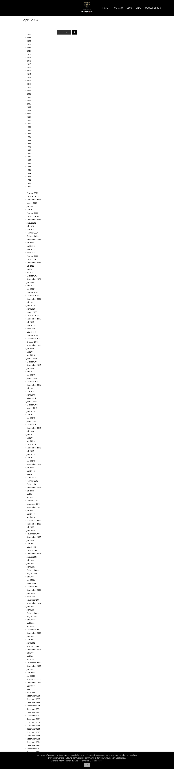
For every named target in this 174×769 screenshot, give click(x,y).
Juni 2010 (31, 514)
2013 (29, 77)
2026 (29, 34)
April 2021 (31, 289)
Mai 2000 (31, 672)
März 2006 (31, 583)
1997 (29, 130)
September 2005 (34, 590)
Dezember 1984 (33, 742)
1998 (29, 127)
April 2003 (31, 626)
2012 (29, 80)
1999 (29, 123)
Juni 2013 (31, 454)
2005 (29, 104)
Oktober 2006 (32, 570)
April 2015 (31, 418)
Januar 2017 (32, 378)
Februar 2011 (32, 500)
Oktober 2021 (32, 276)
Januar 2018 (32, 358)
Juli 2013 (30, 451)
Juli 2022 (30, 266)
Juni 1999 (31, 686)
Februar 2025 (32, 213)
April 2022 (31, 272)
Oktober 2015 (32, 404)
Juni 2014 (31, 434)
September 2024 (34, 219)
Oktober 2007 (32, 550)
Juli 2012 (30, 467)
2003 (29, 110)
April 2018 (31, 355)
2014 (29, 74)
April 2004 (31, 610)
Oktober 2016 (32, 381)
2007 (29, 97)
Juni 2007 (31, 563)
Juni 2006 (31, 576)
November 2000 (34, 662)
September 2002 (34, 633)
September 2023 (34, 239)
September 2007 (34, 553)
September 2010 (34, 507)
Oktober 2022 (32, 259)
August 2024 (32, 223)
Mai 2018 (31, 352)
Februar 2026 (32, 193)
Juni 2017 (31, 371)
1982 (29, 180)
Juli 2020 (30, 302)
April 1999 (31, 692)
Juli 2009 (30, 527)
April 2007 (31, 567)
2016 (29, 67)
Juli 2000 (30, 669)
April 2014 (31, 441)
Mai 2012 (31, 474)
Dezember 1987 (33, 732)
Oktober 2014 (32, 424)
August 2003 (32, 616)
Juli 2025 (30, 206)
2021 (29, 51)
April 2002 (31, 643)
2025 (29, 37)
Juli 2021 (30, 282)
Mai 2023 (31, 249)
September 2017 (34, 365)
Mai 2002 (31, 639)
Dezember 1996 (33, 702)
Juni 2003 (31, 619)
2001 (29, 117)
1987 (29, 163)
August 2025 (32, 203)
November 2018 (34, 338)
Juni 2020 (31, 305)
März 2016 (31, 398)
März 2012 (31, 477)
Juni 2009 (31, 530)
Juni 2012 (31, 471)
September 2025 (34, 199)
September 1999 (34, 682)
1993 (29, 143)
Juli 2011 (30, 490)
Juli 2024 (30, 226)
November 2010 (34, 504)
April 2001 (31, 659)
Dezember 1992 (33, 715)
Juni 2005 (31, 593)
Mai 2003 (31, 623)
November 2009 (34, 520)
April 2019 (31, 328)
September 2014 (34, 428)
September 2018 (34, 345)
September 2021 (34, 279)
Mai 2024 (31, 229)
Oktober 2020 (32, 295)
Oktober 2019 (32, 315)
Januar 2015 (32, 421)
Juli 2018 (30, 348)
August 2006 (32, 573)
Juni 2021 (31, 285)
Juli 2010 (30, 510)
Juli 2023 (30, 242)
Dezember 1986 (33, 735)
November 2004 (34, 600)
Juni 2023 (31, 246)
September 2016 (34, 385)
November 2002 (34, 629)
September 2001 (34, 649)
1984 (29, 173)
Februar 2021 (32, 292)
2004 (29, 107)
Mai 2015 (31, 414)
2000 (29, 120)
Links (138, 8)
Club (129, 8)
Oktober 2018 (32, 342)
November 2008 (34, 533)
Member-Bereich (153, 8)
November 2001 (34, 646)
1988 (29, 160)
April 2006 (31, 580)
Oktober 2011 (32, 484)
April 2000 (31, 676)
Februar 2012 (32, 481)
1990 (29, 153)
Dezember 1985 (33, 739)
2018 (29, 61)
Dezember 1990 (33, 722)
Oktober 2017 (32, 361)
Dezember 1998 (33, 696)
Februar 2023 (32, 256)
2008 (29, 94)
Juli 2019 (30, 322)
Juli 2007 (30, 560)
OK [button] (87, 764)
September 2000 (34, 666)
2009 (29, 90)
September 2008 (34, 537)
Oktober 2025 (32, 196)
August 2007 (32, 557)
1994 (29, 140)
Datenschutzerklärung (112, 760)
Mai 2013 (31, 457)
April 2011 (31, 497)
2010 (29, 87)
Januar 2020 (32, 312)
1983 (29, 176)
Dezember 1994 (33, 709)
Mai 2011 (31, 494)
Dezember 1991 (33, 719)
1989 (29, 156)
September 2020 (34, 299)
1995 (29, 137)
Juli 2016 (30, 388)
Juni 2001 (31, 653)
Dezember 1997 (33, 699)
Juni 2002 (31, 636)
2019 (29, 57)
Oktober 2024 (32, 216)
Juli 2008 (30, 540)
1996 (29, 133)
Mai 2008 (31, 543)
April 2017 (31, 375)
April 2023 (31, 252)
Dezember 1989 (33, 725)
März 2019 (31, 332)
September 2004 (34, 603)
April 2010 (31, 517)
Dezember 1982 (33, 748)
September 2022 (34, 262)
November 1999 (34, 679)
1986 (29, 166)
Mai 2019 (31, 325)
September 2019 (34, 318)
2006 (29, 100)
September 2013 (34, 447)
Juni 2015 (31, 411)
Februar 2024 (32, 233)
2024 (29, 41)
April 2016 (31, 395)
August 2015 (32, 408)
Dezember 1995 (33, 705)
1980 (29, 186)
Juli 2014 (30, 431)
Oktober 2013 (32, 444)
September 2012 (34, 464)
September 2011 (34, 487)
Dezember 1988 (33, 729)
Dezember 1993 (33, 712)
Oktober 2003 (32, 613)
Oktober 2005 (32, 586)
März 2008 (31, 547)
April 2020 (31, 309)
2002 (29, 113)
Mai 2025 (31, 209)
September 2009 (34, 524)
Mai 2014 (31, 438)
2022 (29, 47)
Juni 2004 (31, 606)
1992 (29, 147)
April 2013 (31, 461)
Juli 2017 (30, 368)
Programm (117, 8)
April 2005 (31, 596)
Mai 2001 (31, 656)
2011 (29, 84)
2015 (29, 70)
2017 (29, 64)
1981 (29, 183)
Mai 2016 (31, 391)
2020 (29, 54)
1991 (29, 150)
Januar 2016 (32, 401)
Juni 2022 (31, 269)
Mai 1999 (31, 689)
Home (105, 8)
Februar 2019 (32, 335)
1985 (29, 170)
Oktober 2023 (32, 236)
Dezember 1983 (33, 745)
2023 (29, 44)
